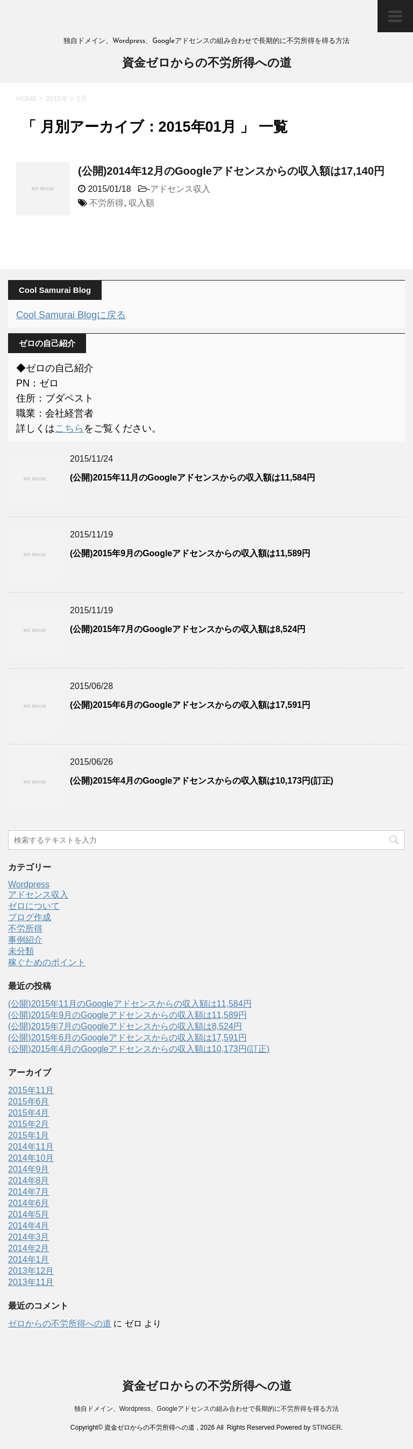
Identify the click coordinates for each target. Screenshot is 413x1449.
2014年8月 (28, 1180)
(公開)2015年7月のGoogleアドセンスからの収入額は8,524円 (187, 629)
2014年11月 (31, 1146)
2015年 (57, 99)
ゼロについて (34, 905)
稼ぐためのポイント (47, 962)
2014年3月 (28, 1237)
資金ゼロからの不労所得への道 (206, 64)
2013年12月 (31, 1270)
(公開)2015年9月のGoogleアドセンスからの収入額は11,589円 (190, 553)
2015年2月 (28, 1124)
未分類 (21, 951)
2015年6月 (28, 1101)
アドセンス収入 (180, 188)
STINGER (326, 1427)
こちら (69, 428)
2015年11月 (31, 1090)
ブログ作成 (29, 917)
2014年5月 (28, 1214)
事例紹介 (25, 939)
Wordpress (28, 884)
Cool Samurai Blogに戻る (71, 315)
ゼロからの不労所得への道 (59, 1323)
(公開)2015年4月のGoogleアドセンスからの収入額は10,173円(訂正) (201, 780)
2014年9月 (28, 1169)
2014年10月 (31, 1158)
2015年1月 (28, 1135)
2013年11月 (31, 1282)
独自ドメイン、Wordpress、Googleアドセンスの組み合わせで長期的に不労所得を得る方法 (206, 1408)
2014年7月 (28, 1191)
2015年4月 (28, 1112)
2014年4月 (28, 1225)
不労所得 (106, 202)
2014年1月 (28, 1259)
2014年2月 (28, 1248)
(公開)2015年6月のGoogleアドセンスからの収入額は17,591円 (190, 704)
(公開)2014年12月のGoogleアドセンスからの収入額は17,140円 (231, 171)
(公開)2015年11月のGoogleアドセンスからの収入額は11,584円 (192, 477)
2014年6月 (28, 1203)
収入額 (141, 202)
